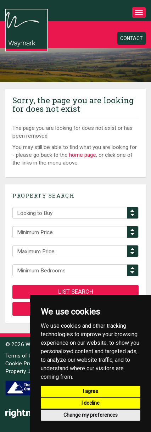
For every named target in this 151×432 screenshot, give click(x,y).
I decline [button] (91, 403)
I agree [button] (90, 391)
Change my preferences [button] (90, 415)
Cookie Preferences (29, 363)
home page (82, 155)
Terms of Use (21, 356)
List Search (75, 291)
